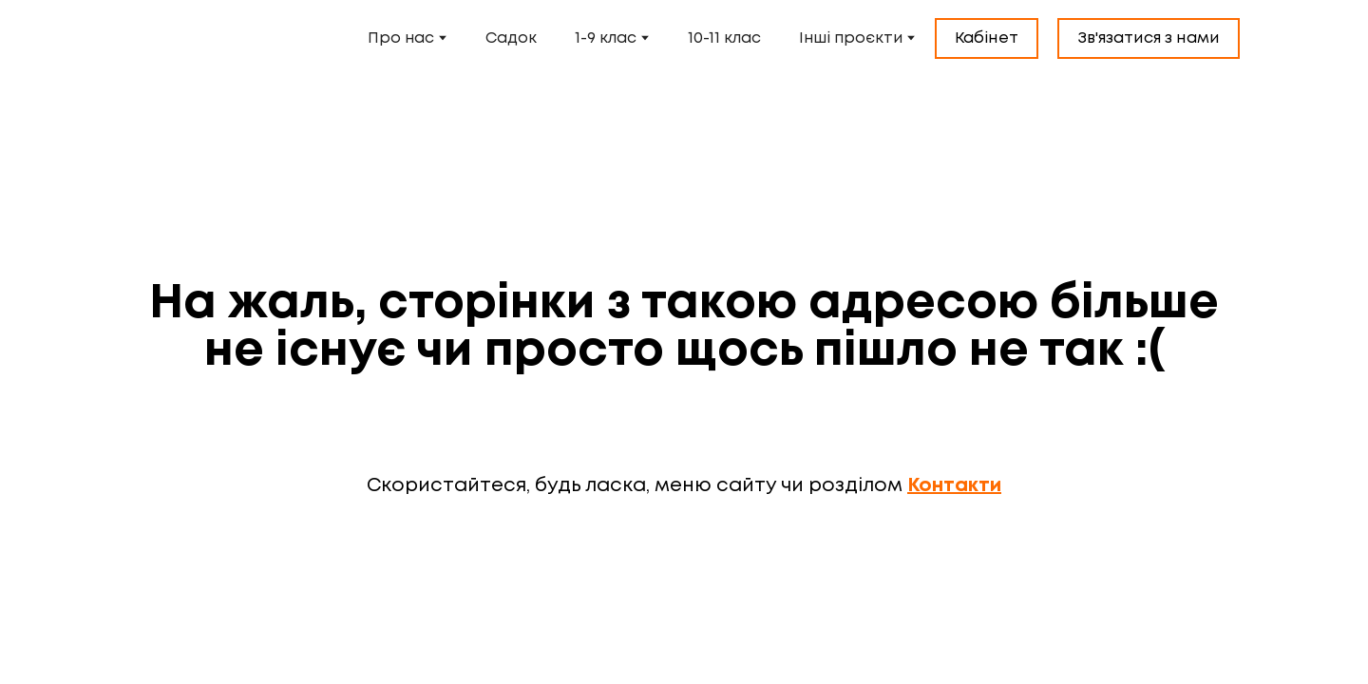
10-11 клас (724, 38)
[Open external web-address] (201, 38)
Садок (511, 38)
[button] (986, 39)
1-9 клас (605, 38)
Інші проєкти (850, 38)
